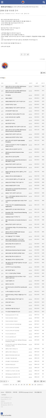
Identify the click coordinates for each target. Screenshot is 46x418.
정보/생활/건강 (38, 392)
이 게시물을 (42, 59)
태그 (42, 381)
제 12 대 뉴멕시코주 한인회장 (12, 327)
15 (13, 384)
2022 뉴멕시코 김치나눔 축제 (12, 156)
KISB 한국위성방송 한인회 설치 (13, 355)
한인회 (2, 13)
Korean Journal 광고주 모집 (12, 315)
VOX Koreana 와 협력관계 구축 (13, 374)
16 (16, 384)
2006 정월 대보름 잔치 (9, 10)
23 (35, 384)
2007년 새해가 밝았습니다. (12, 349)
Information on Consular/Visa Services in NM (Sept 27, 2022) (16, 160)
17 (18, 384)
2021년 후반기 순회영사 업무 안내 (13, 224)
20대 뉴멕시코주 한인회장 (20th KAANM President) (15, 141)
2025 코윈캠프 (9, 98)
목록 (42, 73)
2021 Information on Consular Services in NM (16, 220)
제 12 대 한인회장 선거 (11, 334)
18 (21, 384)
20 (26, 384)
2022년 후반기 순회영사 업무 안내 (13, 164)
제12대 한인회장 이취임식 (12, 318)
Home (2, 392)
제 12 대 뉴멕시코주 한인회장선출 (13, 324)
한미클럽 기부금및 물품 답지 (12, 361)
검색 (19, 381)
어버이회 (15, 392)
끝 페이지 (40, 384)
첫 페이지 (6, 384)
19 (24, 384)
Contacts (3, 394)
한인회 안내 (8, 392)
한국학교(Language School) (26, 392)
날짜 (37, 83)
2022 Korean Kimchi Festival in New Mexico (15, 153)
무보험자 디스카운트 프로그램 (12, 371)
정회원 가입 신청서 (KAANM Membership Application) (16, 205)
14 (10, 384)
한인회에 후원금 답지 (10, 364)
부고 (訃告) (8, 95)
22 (32, 384)
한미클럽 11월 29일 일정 (11, 358)
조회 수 (43, 83)
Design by (6, 415)
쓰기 (36, 381)
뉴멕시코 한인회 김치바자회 (12, 367)
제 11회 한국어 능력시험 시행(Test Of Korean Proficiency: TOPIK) (16, 340)
